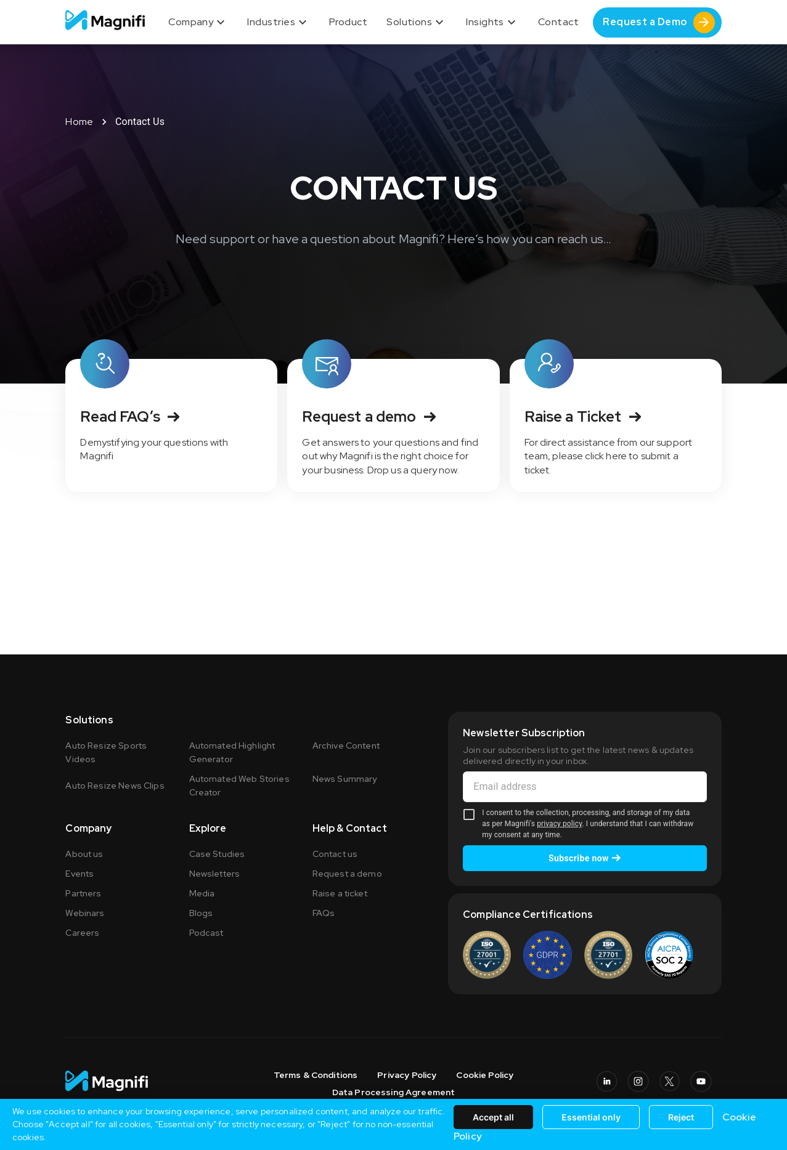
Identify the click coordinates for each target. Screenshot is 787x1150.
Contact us (335, 853)
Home (79, 121)
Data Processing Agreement (393, 1092)
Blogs (201, 913)
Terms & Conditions (316, 1074)
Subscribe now (584, 858)
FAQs (323, 913)
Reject (681, 1117)
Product (348, 21)
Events (79, 873)
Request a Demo (658, 22)
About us (84, 853)
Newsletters (214, 873)
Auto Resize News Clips (114, 785)
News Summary (344, 778)
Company (198, 22)
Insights (492, 22)
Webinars (84, 913)
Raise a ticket (339, 893)
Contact (558, 21)
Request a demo (347, 873)
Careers (82, 932)
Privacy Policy (406, 1074)
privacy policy (559, 823)
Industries (278, 22)
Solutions (416, 22)
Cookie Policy (484, 1074)
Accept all (493, 1117)
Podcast (206, 932)
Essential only (591, 1117)
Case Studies (217, 853)
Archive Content (346, 745)
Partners (83, 893)
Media (202, 893)
